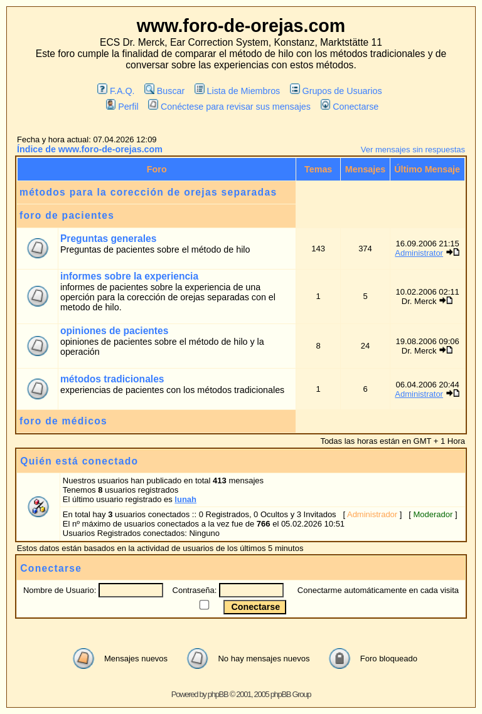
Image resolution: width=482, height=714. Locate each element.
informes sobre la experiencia (129, 276)
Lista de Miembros (237, 91)
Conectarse (350, 107)
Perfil (122, 107)
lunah (185, 499)
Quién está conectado (79, 461)
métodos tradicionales (112, 379)
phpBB (218, 694)
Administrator (419, 253)
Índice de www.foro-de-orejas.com (90, 149)
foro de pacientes (66, 215)
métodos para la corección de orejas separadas (148, 192)
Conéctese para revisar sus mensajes (229, 107)
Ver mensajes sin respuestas (413, 149)
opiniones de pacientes (114, 330)
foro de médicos (63, 421)
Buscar (164, 91)
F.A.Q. (115, 91)
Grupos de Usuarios (336, 91)
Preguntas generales (108, 238)
